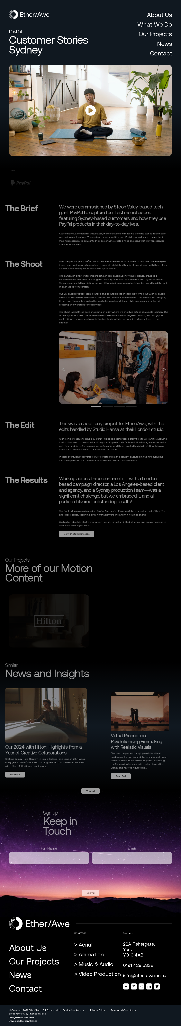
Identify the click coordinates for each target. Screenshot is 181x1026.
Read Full (127, 776)
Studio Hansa (131, 275)
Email (132, 854)
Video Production (100, 974)
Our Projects (155, 33)
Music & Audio (96, 964)
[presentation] (38, 880)
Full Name (49, 854)
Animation (91, 954)
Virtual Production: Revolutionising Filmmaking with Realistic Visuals (142, 741)
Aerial (85, 944)
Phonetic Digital (37, 1013)
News (164, 43)
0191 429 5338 (138, 965)
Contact (161, 53)
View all (90, 796)
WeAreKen (29, 1017)
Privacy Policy (97, 1010)
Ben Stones (30, 1021)
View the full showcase (71, 534)
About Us (159, 14)
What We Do (154, 24)
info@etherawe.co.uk (144, 975)
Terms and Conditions (123, 1010)
